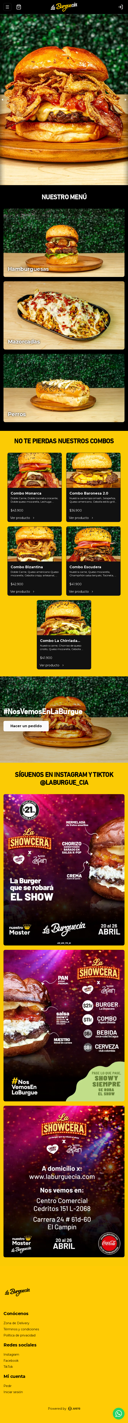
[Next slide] (125, 99)
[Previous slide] (2, 99)
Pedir (7, 1386)
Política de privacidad (19, 1335)
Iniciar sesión (13, 1392)
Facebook (11, 1361)
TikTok (8, 1367)
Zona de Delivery (16, 1323)
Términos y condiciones (21, 1329)
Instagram (11, 1354)
